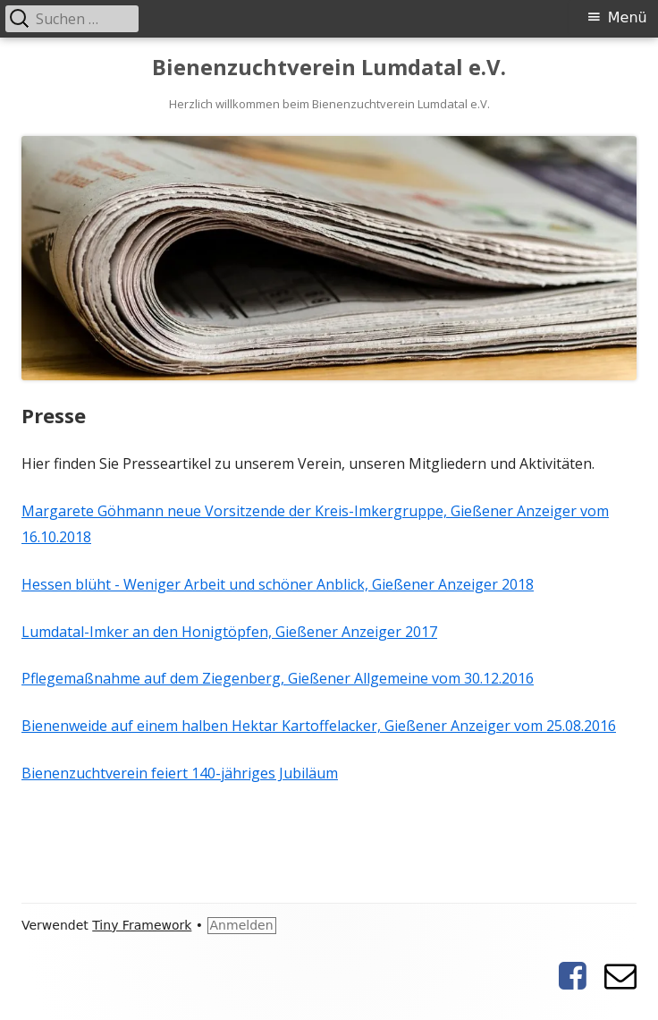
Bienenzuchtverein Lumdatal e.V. (329, 67)
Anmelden (242, 925)
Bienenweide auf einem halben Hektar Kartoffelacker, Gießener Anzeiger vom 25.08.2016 (318, 725)
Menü (627, 17)
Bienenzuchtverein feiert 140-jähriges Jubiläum (179, 773)
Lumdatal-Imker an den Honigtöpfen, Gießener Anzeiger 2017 (229, 632)
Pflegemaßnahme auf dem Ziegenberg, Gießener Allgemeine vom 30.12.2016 (277, 678)
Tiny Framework (141, 925)
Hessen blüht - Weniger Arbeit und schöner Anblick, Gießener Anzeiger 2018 (277, 584)
